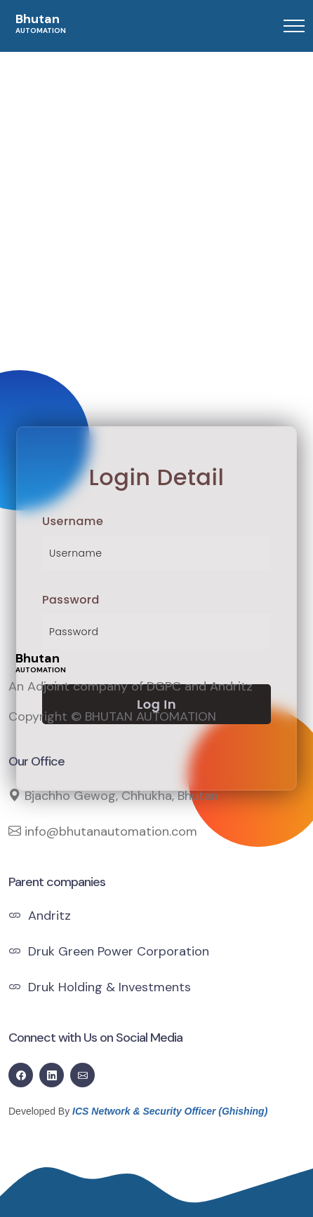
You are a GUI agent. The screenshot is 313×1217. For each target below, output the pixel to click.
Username (72, 521)
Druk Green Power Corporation (108, 951)
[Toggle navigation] (294, 26)
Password (71, 600)
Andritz (39, 915)
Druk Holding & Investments (99, 987)
